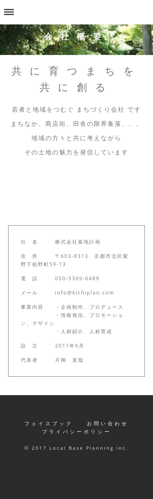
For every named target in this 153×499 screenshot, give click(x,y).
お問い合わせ (108, 423)
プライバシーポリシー (76, 431)
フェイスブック (48, 423)
